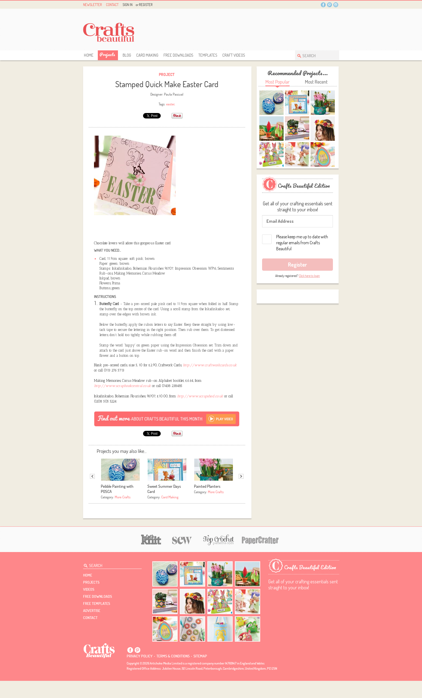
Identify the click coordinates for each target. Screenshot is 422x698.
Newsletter (92, 4)
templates (207, 55)
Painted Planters (207, 503)
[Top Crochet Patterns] (217, 557)
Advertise (91, 627)
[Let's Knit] (151, 556)
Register (146, 4)
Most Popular (277, 82)
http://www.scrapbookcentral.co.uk (122, 403)
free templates (96, 620)
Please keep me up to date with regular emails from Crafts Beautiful (302, 242)
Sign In (127, 4)
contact (90, 634)
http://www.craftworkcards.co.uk (210, 382)
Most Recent (316, 82)
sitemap (200, 673)
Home (88, 55)
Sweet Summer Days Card (164, 506)
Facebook (323, 4)
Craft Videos (233, 55)
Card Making (147, 55)
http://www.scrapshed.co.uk (200, 413)
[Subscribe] (167, 436)
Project (167, 74)
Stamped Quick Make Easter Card (166, 84)
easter (170, 104)
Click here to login (309, 276)
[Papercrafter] (260, 556)
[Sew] (182, 557)
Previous (92, 493)
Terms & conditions (173, 673)
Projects (107, 54)
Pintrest (329, 4)
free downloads (178, 55)
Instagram (335, 4)
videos (88, 606)
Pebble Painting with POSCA (117, 506)
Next (241, 493)
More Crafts (122, 514)
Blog (127, 55)
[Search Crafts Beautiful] (314, 55)
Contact (112, 4)
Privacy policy (140, 673)
